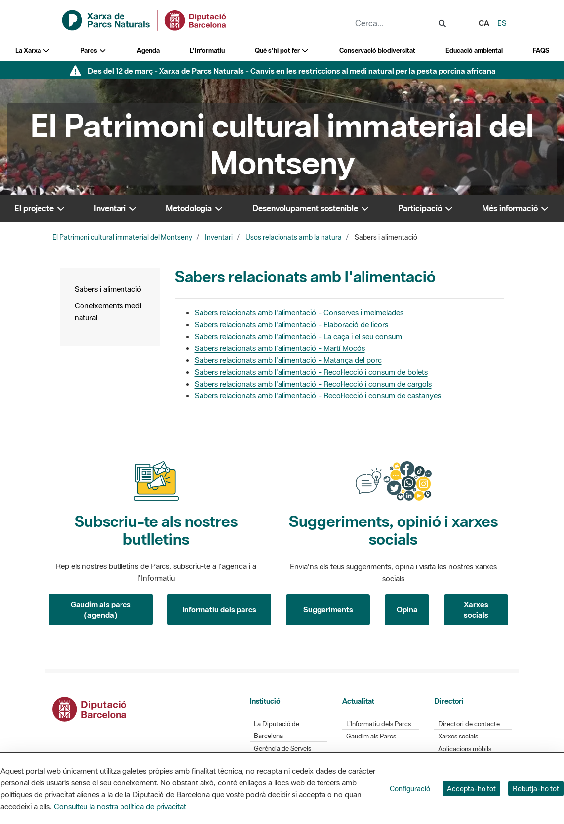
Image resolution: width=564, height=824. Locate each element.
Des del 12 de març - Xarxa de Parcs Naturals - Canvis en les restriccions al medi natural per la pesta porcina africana (292, 71)
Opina (407, 609)
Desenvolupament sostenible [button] (311, 208)
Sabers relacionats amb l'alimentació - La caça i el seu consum (298, 336)
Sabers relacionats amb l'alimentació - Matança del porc (288, 360)
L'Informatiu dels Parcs (378, 724)
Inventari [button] (116, 208)
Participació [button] (426, 208)
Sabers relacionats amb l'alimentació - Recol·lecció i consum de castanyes (318, 395)
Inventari (219, 237)
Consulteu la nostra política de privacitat (120, 806)
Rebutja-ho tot (536, 788)
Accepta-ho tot (471, 788)
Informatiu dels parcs (219, 609)
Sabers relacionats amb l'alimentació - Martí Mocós (280, 348)
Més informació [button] (516, 208)
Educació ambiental (474, 50)
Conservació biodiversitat (377, 50)
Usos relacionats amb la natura (293, 237)
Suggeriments (328, 609)
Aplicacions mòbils (464, 749)
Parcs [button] (94, 50)
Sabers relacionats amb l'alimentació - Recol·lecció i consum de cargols (313, 384)
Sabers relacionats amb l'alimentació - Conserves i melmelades (299, 312)
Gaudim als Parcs (371, 736)
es (502, 23)
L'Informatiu (207, 50)
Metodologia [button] (195, 208)
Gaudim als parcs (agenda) (101, 609)
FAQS (541, 50)
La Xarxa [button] (32, 50)
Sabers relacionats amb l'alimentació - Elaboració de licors (291, 324)
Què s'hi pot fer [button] (282, 50)
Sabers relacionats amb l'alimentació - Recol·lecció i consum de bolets (311, 372)
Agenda (148, 50)
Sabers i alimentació (108, 289)
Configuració (410, 788)
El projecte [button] (40, 208)
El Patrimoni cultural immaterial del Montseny (122, 237)
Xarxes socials (476, 609)
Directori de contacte (469, 724)
